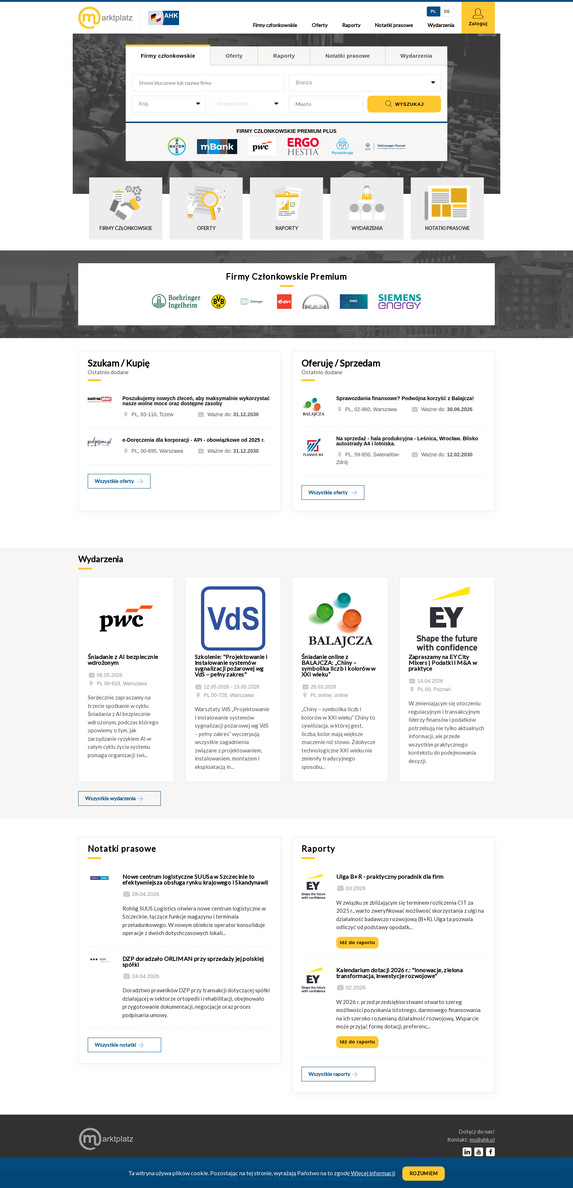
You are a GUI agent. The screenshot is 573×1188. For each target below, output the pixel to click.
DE (447, 11)
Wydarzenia (441, 25)
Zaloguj (478, 17)
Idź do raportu (357, 942)
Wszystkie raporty (333, 1074)
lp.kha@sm (482, 1139)
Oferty (319, 25)
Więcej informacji (373, 1172)
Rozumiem (424, 1173)
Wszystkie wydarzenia (114, 798)
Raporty (351, 25)
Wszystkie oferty (119, 481)
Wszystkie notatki (119, 1045)
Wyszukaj (404, 104)
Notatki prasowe (394, 25)
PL (433, 11)
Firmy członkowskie (275, 25)
